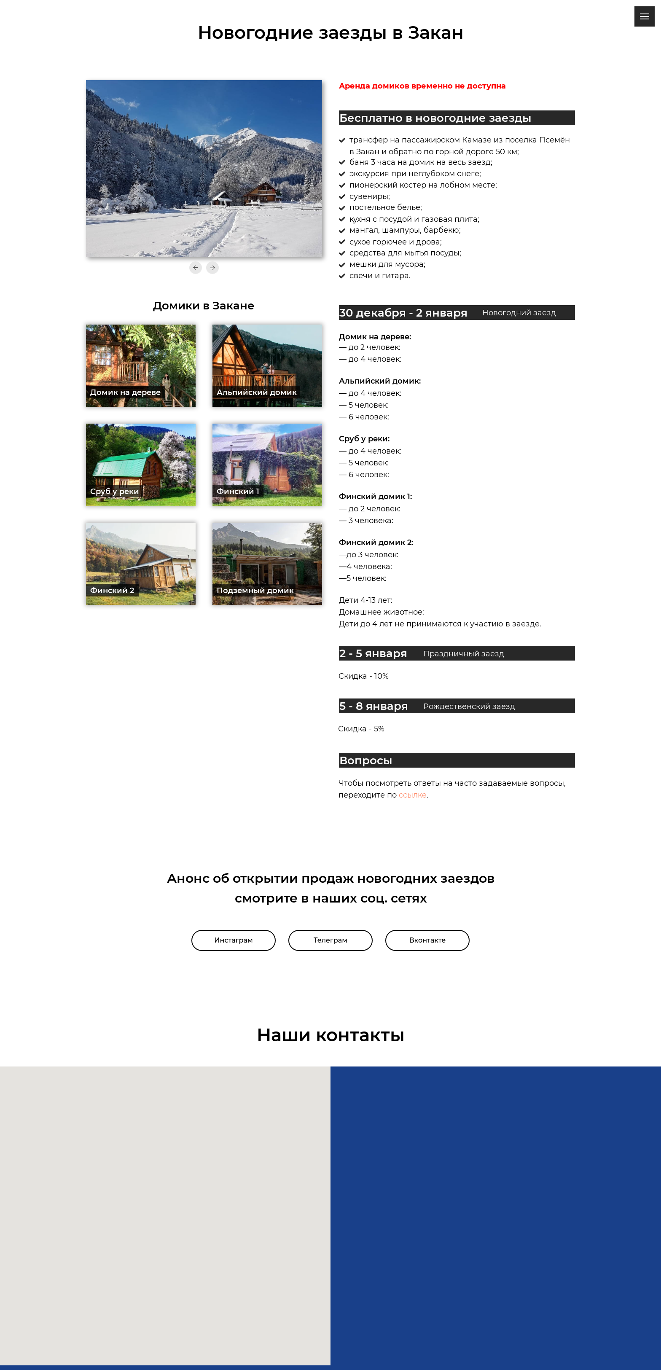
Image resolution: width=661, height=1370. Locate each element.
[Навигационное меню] (644, 16)
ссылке (413, 795)
